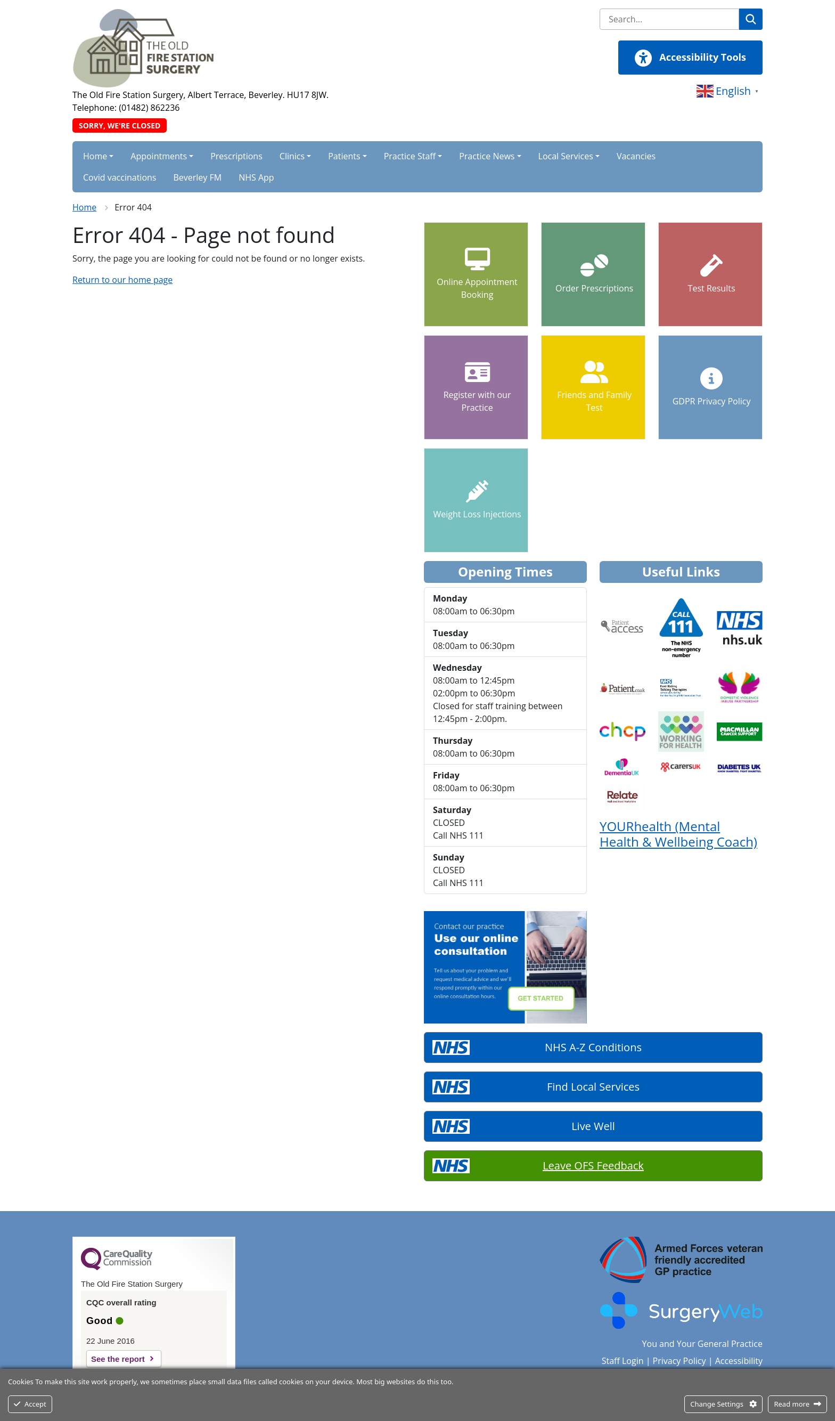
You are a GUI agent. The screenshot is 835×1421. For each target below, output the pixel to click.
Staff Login (623, 1361)
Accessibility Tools (690, 58)
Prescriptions (236, 156)
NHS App (256, 177)
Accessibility (739, 1361)
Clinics (292, 156)
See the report (118, 1358)
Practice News (486, 156)
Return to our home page (122, 280)
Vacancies (636, 156)
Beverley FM (197, 177)
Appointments (158, 156)
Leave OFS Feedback (593, 1165)
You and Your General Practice (702, 1344)
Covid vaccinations (119, 177)
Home (95, 156)
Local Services (565, 156)
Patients (344, 156)
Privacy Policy (679, 1361)
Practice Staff (410, 156)
